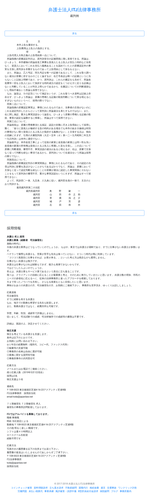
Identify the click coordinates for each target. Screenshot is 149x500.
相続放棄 (94, 487)
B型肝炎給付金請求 (88, 491)
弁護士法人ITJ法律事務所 (74, 9)
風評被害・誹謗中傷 (65, 491)
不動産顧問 (71, 487)
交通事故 (111, 487)
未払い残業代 (36, 491)
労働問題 (22, 491)
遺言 (103, 487)
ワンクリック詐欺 (127, 487)
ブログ (114, 491)
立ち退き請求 (56, 487)
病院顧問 (104, 491)
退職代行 (83, 487)
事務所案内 (125, 491)
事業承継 (49, 491)
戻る (74, 33)
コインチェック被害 (21, 487)
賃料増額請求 (41, 487)
